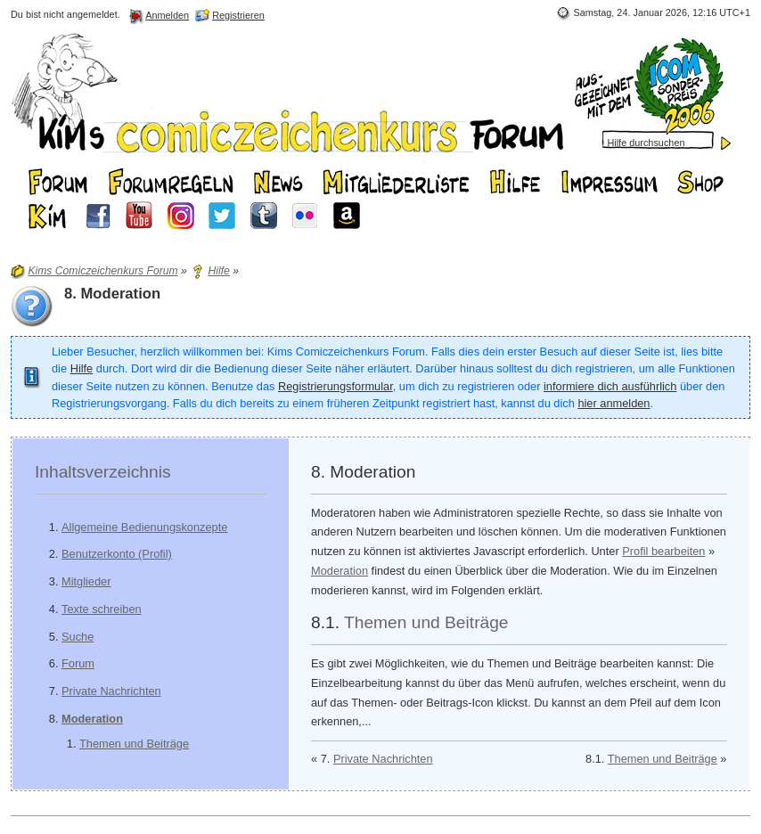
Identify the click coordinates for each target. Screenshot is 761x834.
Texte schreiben (101, 609)
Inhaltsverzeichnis (103, 471)
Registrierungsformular (335, 386)
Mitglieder (85, 581)
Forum (77, 663)
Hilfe (82, 368)
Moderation (92, 718)
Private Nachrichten (111, 691)
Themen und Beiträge (134, 743)
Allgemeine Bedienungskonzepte (144, 527)
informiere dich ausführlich (610, 386)
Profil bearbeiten (663, 551)
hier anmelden (613, 403)
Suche (77, 636)
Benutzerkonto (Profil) (116, 553)
